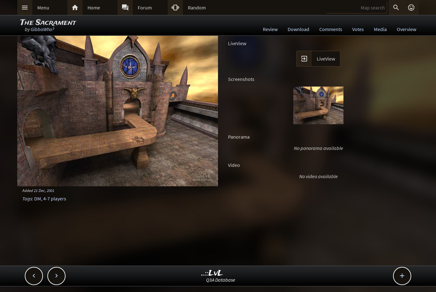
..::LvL (212, 273)
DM (37, 198)
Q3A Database (220, 280)
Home (94, 7)
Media (380, 29)
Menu (43, 7)
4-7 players (54, 198)
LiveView (326, 59)
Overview (406, 29)
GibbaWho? (42, 29)
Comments (330, 29)
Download (298, 29)
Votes (358, 29)
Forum (145, 7)
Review (270, 29)
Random (197, 7)
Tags (27, 198)
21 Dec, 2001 (44, 190)
